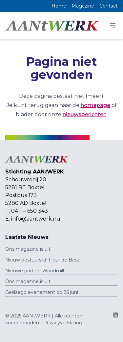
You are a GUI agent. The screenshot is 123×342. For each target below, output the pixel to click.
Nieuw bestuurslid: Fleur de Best (42, 260)
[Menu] (112, 25)
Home (58, 6)
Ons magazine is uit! (28, 249)
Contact (108, 6)
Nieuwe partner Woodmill (34, 271)
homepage (95, 105)
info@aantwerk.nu (35, 219)
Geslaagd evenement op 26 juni (41, 292)
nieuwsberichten (85, 114)
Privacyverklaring (62, 323)
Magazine (83, 6)
